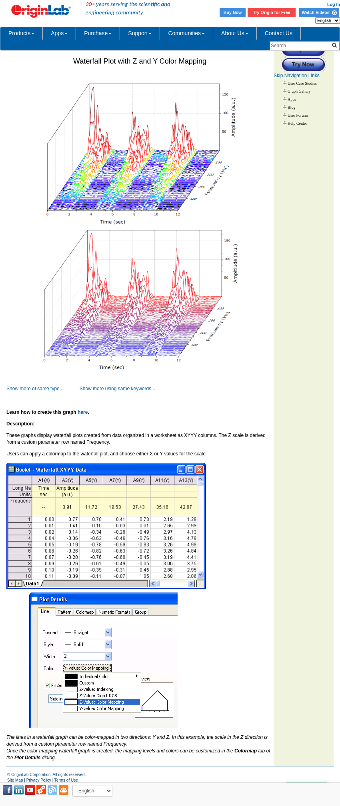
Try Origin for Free (271, 12)
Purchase (98, 33)
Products (21, 33)
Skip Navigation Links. (297, 75)
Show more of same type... (35, 388)
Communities (186, 33)
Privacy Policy (38, 780)
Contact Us (278, 33)
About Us (234, 33)
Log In (333, 4)
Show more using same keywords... (117, 388)
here (83, 412)
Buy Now (233, 12)
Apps (59, 33)
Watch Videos (319, 12)
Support (140, 33)
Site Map (15, 780)
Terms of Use (66, 780)
